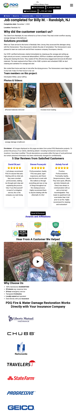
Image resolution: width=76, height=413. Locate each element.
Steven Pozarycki (38, 164)
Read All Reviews (38, 213)
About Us (16, 16)
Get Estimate (38, 8)
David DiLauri (14, 164)
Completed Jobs (27, 16)
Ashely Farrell (62, 164)
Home (7, 16)
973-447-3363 (53, 8)
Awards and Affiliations (38, 216)
